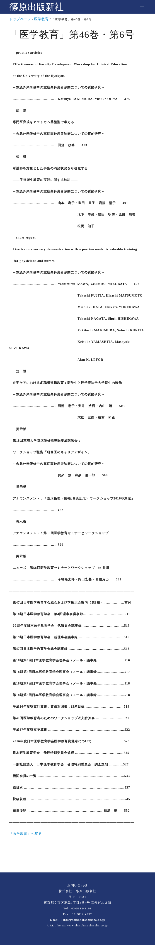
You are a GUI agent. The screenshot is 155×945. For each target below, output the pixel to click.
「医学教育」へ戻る (25, 833)
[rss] (77, 857)
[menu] (142, 7)
